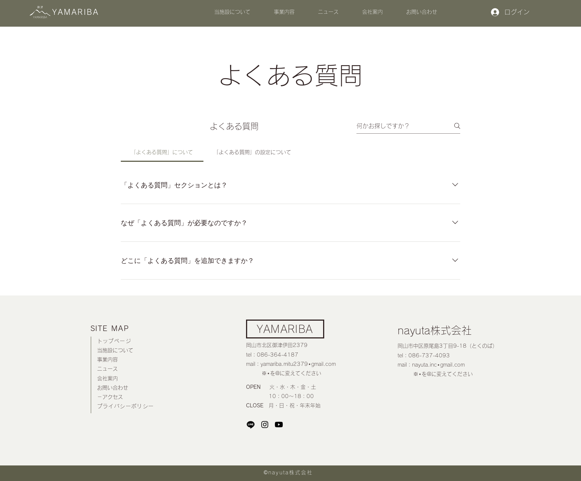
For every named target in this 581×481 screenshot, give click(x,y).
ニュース (107, 368)
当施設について (115, 350)
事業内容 (107, 359)
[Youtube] (278, 424)
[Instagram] (264, 424)
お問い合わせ (112, 387)
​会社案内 (107, 378)
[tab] (162, 152)
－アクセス (110, 397)
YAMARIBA (285, 329)
